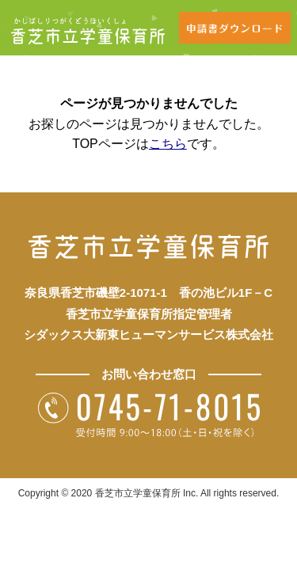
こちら (168, 143)
